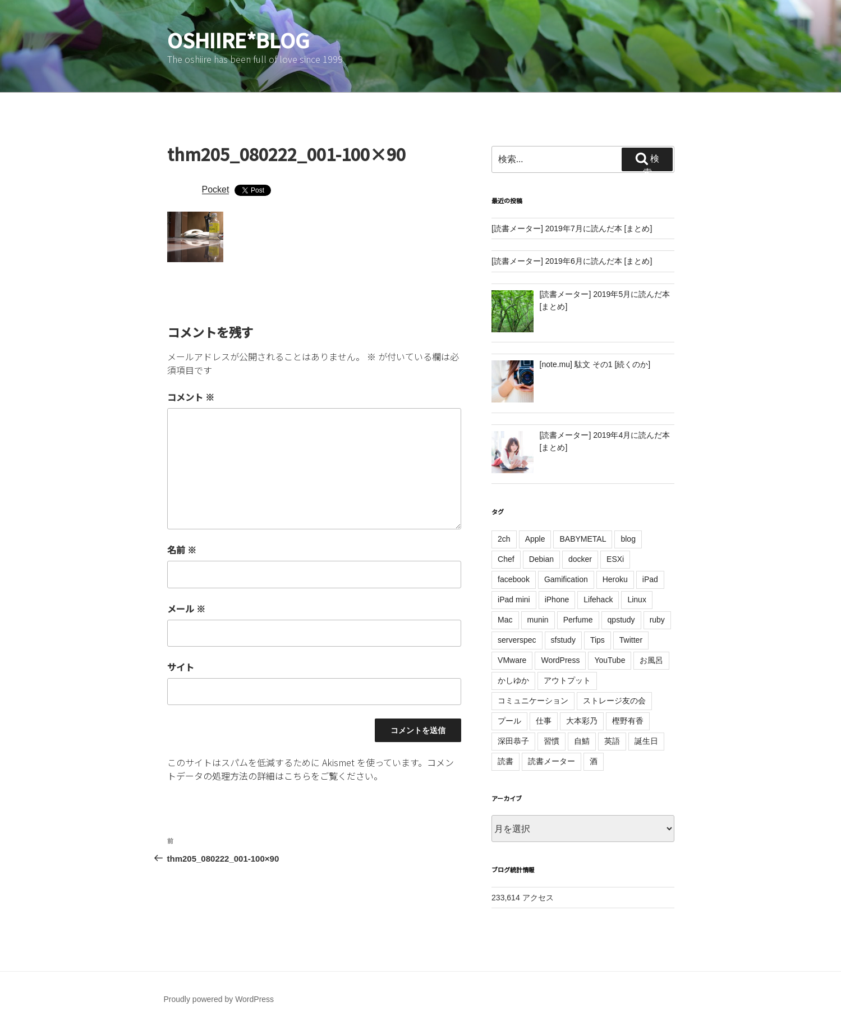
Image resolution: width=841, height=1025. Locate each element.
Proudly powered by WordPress (219, 999)
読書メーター (551, 761)
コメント (190, 397)
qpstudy (621, 619)
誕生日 (646, 740)
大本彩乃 (582, 720)
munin (538, 619)
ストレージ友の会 (614, 700)
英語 (612, 740)
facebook (514, 579)
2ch (504, 538)
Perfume (578, 619)
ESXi (615, 559)
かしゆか (513, 680)
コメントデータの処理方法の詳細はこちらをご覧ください (310, 769)
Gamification (566, 579)
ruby (657, 619)
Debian (541, 559)
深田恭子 (513, 740)
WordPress (560, 660)
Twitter (630, 639)
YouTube (609, 660)
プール (509, 720)
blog (628, 538)
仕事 (544, 720)
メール (186, 608)
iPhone (557, 599)
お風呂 (651, 660)
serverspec (517, 639)
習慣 (551, 740)
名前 (181, 549)
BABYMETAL (582, 538)
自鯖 (582, 740)
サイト (180, 667)
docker (580, 559)
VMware (512, 660)
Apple (535, 538)
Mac (505, 619)
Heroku (615, 579)
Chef (506, 559)
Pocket (215, 189)
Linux (636, 599)
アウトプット (567, 680)
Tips (597, 639)
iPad (650, 579)
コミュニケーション (533, 700)
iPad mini (514, 599)
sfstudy (563, 639)
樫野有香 (628, 720)
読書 (505, 761)
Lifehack (598, 599)
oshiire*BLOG (238, 39)
